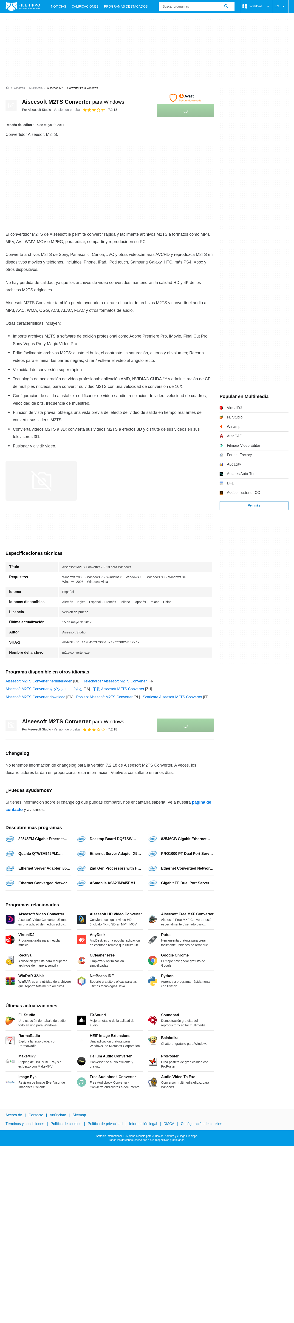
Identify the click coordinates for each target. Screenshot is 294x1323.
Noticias (58, 6)
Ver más (254, 505)
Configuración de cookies (201, 1124)
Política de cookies (66, 1124)
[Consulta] (197, 6)
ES (280, 6)
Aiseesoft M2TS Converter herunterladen (39, 681)
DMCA (169, 1124)
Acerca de (14, 1115)
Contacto (35, 1115)
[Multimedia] (35, 88)
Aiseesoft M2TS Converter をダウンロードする (44, 689)
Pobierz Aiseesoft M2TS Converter (104, 697)
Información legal (143, 1124)
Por (36, 110)
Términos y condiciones (25, 1124)
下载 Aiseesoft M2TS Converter (118, 689)
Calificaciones (85, 6)
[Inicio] (7, 88)
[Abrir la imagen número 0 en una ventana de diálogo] (41, 481)
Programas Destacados (126, 6)
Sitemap (79, 1115)
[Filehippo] (23, 6)
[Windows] (19, 88)
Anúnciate (58, 1115)
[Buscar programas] (226, 6)
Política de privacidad (105, 1124)
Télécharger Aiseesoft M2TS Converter (115, 681)
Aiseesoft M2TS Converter (73, 102)
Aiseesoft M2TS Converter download (35, 697)
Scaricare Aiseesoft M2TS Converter (172, 697)
